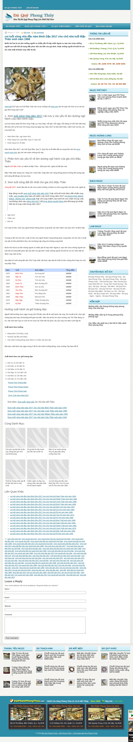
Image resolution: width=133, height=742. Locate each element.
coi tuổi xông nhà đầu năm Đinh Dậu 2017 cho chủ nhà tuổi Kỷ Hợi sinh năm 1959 (41, 518)
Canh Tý (18, 283)
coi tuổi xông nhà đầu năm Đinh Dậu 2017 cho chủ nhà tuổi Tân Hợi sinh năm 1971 (42, 515)
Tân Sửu (18, 290)
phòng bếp (30, 199)
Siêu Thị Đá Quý (120, 282)
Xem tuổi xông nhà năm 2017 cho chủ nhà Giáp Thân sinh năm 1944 (37, 417)
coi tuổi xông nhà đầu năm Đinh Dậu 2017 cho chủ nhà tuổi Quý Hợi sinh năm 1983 (42, 510)
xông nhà (54, 107)
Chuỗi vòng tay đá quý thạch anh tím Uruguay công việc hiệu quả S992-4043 (54, 659)
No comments (39, 33)
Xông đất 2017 (10, 187)
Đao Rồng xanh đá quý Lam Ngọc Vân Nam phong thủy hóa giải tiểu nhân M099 (112, 259)
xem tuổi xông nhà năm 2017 (36, 193)
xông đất (63, 570)
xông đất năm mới (72, 575)
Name (7, 589)
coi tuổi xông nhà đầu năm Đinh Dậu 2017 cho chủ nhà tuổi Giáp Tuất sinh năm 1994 (43, 523)
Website (8, 606)
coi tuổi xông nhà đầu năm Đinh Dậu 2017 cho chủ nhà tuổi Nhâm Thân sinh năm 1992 (43, 499)
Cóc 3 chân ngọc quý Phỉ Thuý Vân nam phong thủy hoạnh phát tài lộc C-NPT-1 (111, 97)
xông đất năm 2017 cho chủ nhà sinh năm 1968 (29, 573)
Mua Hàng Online (104, 26)
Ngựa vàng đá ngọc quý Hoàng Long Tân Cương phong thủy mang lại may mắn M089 (111, 168)
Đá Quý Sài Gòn (105, 289)
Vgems (98, 296)
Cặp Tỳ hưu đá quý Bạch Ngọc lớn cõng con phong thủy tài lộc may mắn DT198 (112, 201)
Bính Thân (19, 287)
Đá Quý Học (93, 289)
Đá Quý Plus (121, 286)
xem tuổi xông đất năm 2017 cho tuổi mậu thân (54, 565)
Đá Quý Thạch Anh (101, 294)
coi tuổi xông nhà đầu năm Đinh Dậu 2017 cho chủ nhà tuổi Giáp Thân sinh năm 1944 (43, 496)
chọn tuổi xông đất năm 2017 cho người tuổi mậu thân (53, 553)
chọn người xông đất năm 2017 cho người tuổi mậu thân (33, 544)
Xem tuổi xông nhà (26, 402)
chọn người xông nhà (29, 539)
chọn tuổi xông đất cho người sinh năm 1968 (30, 551)
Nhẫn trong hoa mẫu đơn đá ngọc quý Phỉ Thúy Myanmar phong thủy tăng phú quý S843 (112, 123)
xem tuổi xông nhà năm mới (59, 561)
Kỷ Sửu (18, 280)
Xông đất (8, 107)
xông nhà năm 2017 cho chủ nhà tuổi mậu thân (62, 568)
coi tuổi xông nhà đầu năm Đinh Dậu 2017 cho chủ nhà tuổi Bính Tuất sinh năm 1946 (42, 520)
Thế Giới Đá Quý (105, 282)
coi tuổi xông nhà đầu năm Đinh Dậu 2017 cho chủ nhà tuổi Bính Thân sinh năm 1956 (43, 504)
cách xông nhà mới (14, 539)
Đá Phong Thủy (13, 26)
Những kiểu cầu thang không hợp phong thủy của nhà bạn (106, 307)
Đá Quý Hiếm (115, 294)
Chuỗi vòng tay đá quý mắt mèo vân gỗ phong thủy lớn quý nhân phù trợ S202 (87, 672)
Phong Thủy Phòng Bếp (17, 383)
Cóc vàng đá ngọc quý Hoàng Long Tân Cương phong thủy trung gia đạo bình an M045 (110, 155)
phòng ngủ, (20, 199)
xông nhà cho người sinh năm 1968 (31, 568)
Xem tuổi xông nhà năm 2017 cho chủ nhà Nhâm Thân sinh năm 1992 (37, 414)
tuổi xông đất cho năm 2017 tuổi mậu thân (65, 556)
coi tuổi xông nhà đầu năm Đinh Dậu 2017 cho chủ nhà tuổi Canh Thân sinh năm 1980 (43, 502)
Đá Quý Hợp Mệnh (95, 291)
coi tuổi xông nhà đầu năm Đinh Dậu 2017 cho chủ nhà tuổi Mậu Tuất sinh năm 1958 (42, 531)
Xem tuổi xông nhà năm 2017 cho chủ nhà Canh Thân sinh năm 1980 (37, 411)
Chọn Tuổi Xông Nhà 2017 (18, 395)
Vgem (92, 296)
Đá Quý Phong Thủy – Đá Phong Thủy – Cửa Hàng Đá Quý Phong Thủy (69, 736)
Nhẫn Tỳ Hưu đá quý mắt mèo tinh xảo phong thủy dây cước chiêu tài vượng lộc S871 (86, 686)
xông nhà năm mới (38, 570)
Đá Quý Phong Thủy (13, 8)
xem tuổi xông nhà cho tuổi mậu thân (28, 558)
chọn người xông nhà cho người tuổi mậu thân (54, 539)
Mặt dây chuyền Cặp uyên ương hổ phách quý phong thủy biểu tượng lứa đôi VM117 (118, 685)
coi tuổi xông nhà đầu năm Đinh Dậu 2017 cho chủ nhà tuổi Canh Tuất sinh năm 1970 (43, 528)
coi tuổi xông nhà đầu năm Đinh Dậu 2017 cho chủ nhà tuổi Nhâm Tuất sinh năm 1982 (43, 526)
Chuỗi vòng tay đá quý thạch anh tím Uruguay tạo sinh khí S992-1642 (54, 671)
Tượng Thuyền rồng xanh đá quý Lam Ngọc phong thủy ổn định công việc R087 (111, 233)
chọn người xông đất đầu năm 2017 (66, 544)
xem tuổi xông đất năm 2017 (67, 563)
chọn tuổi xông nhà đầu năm (31, 549)
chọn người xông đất (22, 541)
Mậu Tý (18, 277)
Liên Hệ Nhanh (32, 8)
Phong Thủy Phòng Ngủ (17, 391)
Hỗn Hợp (27, 33)
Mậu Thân (19, 297)
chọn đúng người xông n (54, 201)
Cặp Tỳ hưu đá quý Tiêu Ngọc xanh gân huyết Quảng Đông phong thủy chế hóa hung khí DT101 (21, 660)
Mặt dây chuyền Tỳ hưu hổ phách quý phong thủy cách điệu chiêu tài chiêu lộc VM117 (119, 659)
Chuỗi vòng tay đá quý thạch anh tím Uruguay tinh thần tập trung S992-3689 (54, 685)
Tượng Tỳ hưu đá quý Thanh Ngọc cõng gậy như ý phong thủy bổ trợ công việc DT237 (21, 687)
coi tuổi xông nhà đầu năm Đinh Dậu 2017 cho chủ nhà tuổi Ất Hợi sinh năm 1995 (41, 512)
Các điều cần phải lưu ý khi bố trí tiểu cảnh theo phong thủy (107, 324)
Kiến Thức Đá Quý (83, 26)
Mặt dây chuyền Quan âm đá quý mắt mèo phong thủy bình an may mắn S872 (86, 659)
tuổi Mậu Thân (15, 166)
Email (7, 598)
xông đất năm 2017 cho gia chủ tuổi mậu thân (63, 573)
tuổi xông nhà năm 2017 (28, 116)
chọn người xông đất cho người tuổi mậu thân (46, 541)
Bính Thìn (19, 273)
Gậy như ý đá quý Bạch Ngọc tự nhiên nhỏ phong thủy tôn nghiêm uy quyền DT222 (112, 214)
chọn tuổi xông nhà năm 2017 (55, 546)
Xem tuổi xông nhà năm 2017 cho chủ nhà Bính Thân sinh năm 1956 (37, 408)
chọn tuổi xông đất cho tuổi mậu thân (60, 551)
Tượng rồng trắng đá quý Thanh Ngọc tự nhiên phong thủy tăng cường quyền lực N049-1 (22, 674)
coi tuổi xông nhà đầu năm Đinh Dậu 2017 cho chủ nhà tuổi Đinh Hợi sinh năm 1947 (42, 507)
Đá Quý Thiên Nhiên (62, 25)
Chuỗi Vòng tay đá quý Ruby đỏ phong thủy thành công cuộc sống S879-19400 (119, 672)
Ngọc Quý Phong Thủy (37, 25)
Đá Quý (96, 286)
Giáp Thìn (19, 293)
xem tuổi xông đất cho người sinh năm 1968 (40, 563)
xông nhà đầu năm (52, 570)
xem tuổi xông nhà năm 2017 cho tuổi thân (33, 561)
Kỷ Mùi (18, 303)
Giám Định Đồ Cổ (95, 284)
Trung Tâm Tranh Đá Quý (113, 284)
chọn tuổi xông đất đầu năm (22, 556)
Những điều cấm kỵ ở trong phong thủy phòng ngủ (105, 316)
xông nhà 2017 (33, 201)
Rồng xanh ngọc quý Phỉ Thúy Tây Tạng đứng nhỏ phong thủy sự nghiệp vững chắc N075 (112, 110)
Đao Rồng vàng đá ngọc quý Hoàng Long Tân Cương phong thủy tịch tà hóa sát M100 (111, 142)
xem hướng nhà (21, 196)
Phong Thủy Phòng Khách (18, 387)
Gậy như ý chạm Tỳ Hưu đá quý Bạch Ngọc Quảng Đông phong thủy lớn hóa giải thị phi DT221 (111, 188)
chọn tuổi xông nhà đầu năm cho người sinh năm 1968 (62, 549)
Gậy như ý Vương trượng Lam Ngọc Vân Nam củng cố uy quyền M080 (112, 246)
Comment (8, 615)
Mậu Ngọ (18, 300)
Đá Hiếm (111, 286)
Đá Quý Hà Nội (119, 289)
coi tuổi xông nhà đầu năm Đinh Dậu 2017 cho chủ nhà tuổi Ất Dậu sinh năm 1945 (41, 534)
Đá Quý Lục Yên (110, 291)
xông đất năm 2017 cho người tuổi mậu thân (49, 575)
